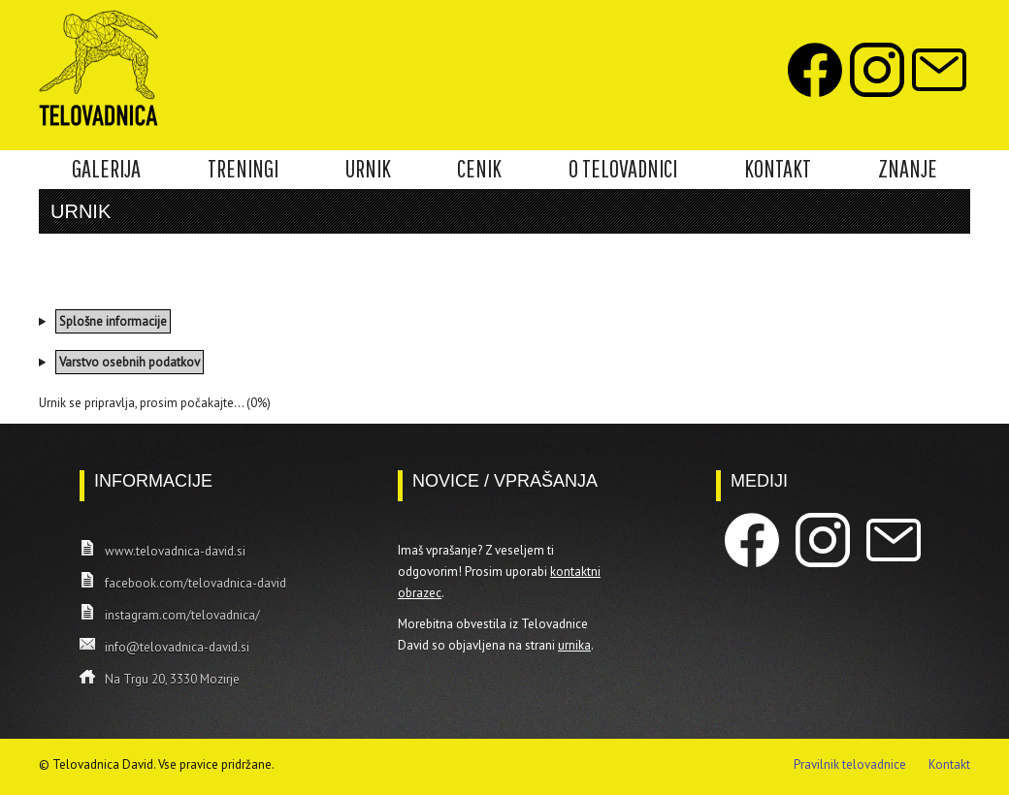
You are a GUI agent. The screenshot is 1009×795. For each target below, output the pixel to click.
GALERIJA (106, 168)
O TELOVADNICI (623, 168)
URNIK (368, 168)
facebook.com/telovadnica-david (195, 583)
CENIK (479, 168)
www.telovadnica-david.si (175, 551)
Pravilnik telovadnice (850, 764)
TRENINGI (243, 168)
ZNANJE (907, 168)
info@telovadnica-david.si (177, 647)
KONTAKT (777, 168)
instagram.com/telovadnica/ (182, 615)
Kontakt (949, 764)
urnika (574, 645)
